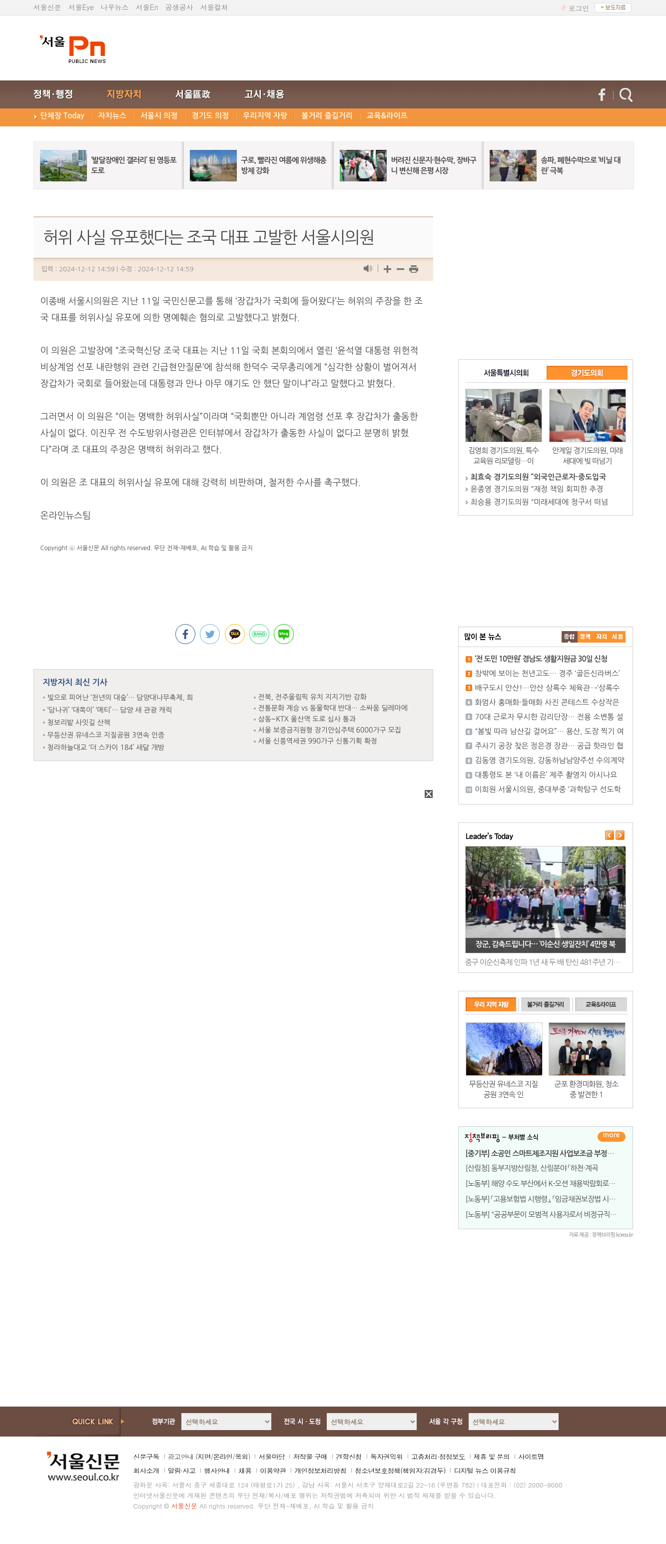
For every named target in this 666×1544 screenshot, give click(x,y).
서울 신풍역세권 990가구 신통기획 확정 (318, 741)
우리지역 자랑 (265, 115)
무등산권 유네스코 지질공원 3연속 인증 (106, 735)
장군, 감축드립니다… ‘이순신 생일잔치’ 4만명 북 (545, 944)
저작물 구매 (310, 1457)
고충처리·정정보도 (438, 1457)
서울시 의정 (159, 115)
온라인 (222, 1457)
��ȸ (618, 637)
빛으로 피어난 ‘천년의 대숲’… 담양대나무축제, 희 (120, 697)
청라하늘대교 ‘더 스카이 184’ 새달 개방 (105, 747)
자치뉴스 (112, 115)
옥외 (241, 1457)
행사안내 (217, 1471)
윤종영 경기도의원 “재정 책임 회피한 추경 (537, 489)
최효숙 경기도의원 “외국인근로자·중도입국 (539, 477)
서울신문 (47, 7)
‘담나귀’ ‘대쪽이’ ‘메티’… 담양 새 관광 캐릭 (109, 710)
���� (570, 637)
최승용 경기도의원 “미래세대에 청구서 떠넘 (540, 502)
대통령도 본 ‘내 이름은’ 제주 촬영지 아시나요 (546, 774)
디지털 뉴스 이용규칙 (485, 1471)
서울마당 (271, 1457)
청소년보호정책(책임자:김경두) (400, 1471)
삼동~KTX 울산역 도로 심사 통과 (307, 719)
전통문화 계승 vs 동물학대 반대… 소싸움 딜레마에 (333, 708)
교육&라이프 (387, 115)
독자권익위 (386, 1457)
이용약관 (273, 1471)
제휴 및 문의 (492, 1457)
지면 (203, 1457)
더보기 (612, 1137)
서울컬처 (214, 7)
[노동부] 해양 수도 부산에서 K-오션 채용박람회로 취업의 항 (552, 1183)
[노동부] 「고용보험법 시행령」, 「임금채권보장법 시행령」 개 (549, 1199)
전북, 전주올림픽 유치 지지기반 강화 (312, 697)
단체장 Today (62, 115)
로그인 (579, 8)
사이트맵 (531, 1457)
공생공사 (179, 7)
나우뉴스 (115, 7)
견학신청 (349, 1457)
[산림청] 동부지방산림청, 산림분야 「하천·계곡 (532, 1168)
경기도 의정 (210, 115)
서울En (147, 7)
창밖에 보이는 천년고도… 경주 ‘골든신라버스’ (547, 673)
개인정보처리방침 (320, 1471)
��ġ (586, 637)
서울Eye (81, 7)
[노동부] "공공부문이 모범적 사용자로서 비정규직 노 (542, 1214)
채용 (244, 1471)
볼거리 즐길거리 (327, 115)
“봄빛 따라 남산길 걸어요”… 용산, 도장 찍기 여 (549, 731)
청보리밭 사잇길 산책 (78, 722)
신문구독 (146, 1457)
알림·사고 (182, 1471)
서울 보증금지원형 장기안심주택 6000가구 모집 (330, 730)
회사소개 (146, 1471)
